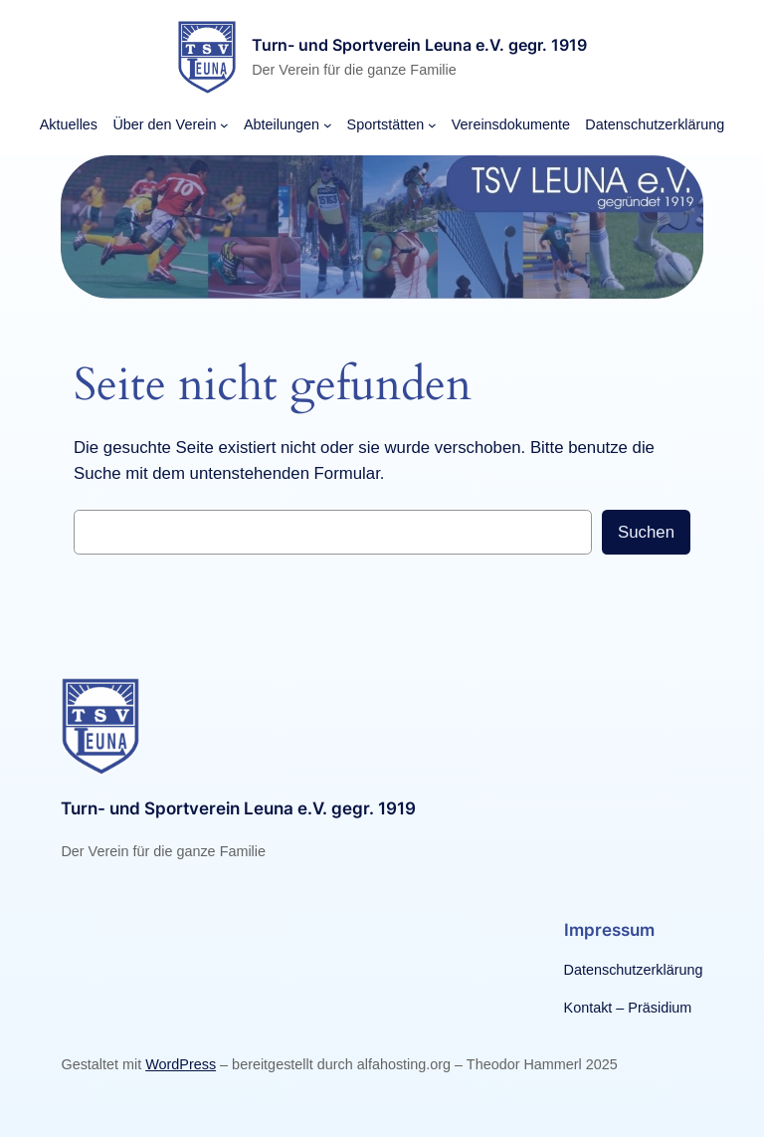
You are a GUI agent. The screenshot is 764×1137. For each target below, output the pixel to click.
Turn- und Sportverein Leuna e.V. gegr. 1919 (419, 45)
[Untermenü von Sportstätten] (432, 124)
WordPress (180, 1064)
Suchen (646, 532)
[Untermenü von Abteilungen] (327, 124)
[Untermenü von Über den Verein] (224, 124)
